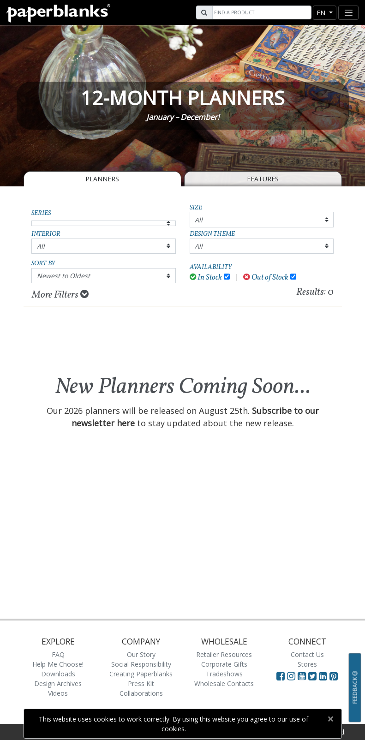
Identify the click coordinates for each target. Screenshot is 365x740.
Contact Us (307, 654)
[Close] (330, 718)
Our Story (141, 654)
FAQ (58, 654)
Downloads (58, 673)
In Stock (206, 277)
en (322, 12)
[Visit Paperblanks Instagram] (291, 675)
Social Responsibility (141, 664)
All (199, 219)
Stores (307, 664)
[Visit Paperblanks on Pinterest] (333, 675)
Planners (102, 178)
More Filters (60, 294)
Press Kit (141, 683)
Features (263, 178)
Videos (58, 693)
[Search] (260, 12)
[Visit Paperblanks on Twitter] (313, 675)
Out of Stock (265, 277)
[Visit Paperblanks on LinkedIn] (324, 675)
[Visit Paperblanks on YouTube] (303, 675)
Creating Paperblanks (141, 673)
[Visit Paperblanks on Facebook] (280, 675)
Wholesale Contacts (224, 683)
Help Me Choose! (58, 664)
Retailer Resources (224, 654)
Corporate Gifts (224, 664)
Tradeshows (224, 673)
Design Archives (58, 683)
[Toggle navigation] (348, 13)
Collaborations (141, 693)
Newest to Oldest (63, 275)
